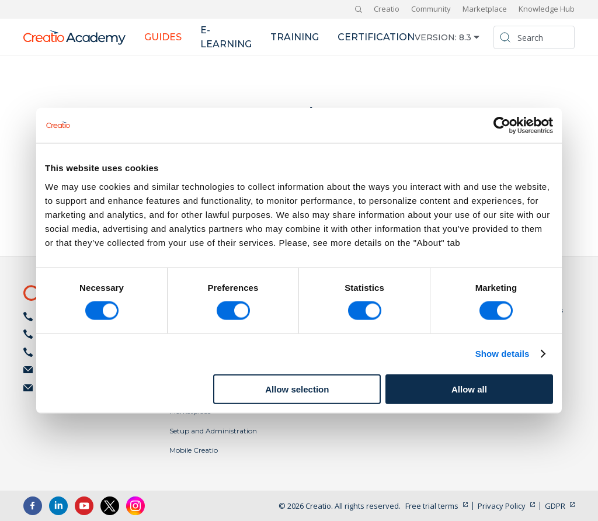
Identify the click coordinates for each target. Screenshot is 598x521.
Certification (376, 37)
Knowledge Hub (547, 9)
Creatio (386, 9)
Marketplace (485, 9)
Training (294, 37)
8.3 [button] (465, 37)
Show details (502, 354)
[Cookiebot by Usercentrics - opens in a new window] (502, 125)
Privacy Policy (502, 506)
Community (431, 9)
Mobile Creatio (193, 450)
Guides (163, 37)
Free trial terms (431, 506)
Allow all (469, 389)
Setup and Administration (213, 430)
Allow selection (297, 389)
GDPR (555, 506)
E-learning (226, 37)
